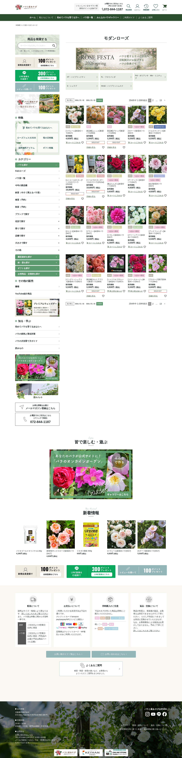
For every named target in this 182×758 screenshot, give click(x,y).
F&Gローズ (20, 171)
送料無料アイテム (26, 148)
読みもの (19, 348)
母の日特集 (48, 138)
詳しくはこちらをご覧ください (34, 605)
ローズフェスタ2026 (26, 138)
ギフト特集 (48, 148)
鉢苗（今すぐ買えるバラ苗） (28, 192)
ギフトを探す (24, 268)
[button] (165, 100)
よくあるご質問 (145, 17)
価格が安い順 (79, 100)
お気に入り (156, 10)
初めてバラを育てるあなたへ (28, 327)
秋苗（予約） (21, 207)
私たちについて (46, 17)
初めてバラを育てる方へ (68, 17)
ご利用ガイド (129, 17)
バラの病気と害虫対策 (25, 334)
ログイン (137, 10)
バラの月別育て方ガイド (26, 341)
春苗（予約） (21, 200)
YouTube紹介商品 (23, 294)
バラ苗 (24, 25)
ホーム (33, 17)
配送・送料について (140, 717)
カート (164, 10)
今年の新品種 (21, 185)
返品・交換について (159, 717)
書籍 (17, 286)
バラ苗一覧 (88, 17)
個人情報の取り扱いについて (155, 721)
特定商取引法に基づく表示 (130, 721)
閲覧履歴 (146, 10)
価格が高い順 (90, 100)
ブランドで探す (22, 214)
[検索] (54, 45)
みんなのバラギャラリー (108, 17)
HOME (18, 25)
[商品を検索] (34, 45)
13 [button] (161, 100)
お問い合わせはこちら (24, 727)
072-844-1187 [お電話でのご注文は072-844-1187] (113, 9)
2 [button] (152, 100)
